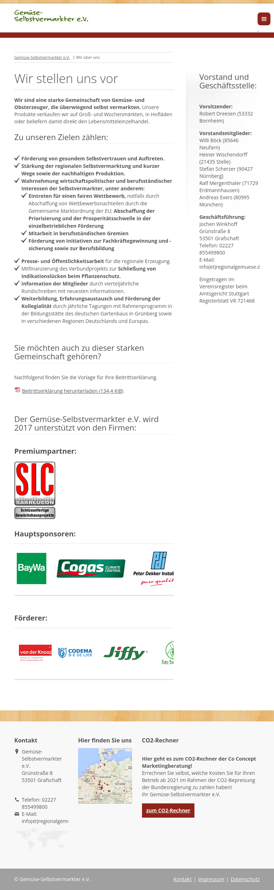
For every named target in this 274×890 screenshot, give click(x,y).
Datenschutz (245, 879)
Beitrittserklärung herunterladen (72, 390)
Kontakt (182, 879)
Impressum (211, 879)
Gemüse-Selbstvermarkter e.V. (42, 57)
